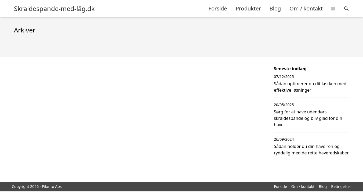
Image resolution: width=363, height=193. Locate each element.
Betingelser (341, 186)
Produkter (248, 8)
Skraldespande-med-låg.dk (54, 8)
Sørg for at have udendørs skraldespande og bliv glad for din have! (308, 118)
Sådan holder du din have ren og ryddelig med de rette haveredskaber (311, 149)
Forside (218, 8)
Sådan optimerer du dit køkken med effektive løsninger (310, 87)
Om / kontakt (306, 8)
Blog (275, 8)
